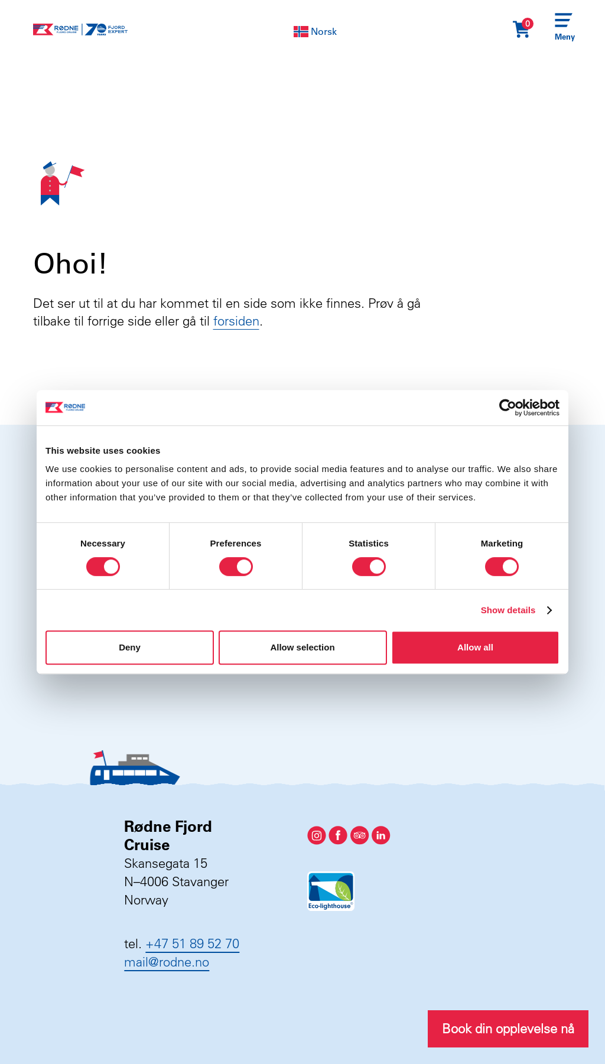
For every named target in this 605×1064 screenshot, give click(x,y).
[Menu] (564, 29)
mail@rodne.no (166, 962)
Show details (508, 610)
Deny (130, 647)
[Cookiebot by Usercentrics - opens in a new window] (508, 408)
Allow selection (302, 647)
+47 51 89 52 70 (192, 943)
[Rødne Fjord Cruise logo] (80, 30)
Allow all (475, 647)
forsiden (236, 321)
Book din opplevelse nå (508, 1028)
